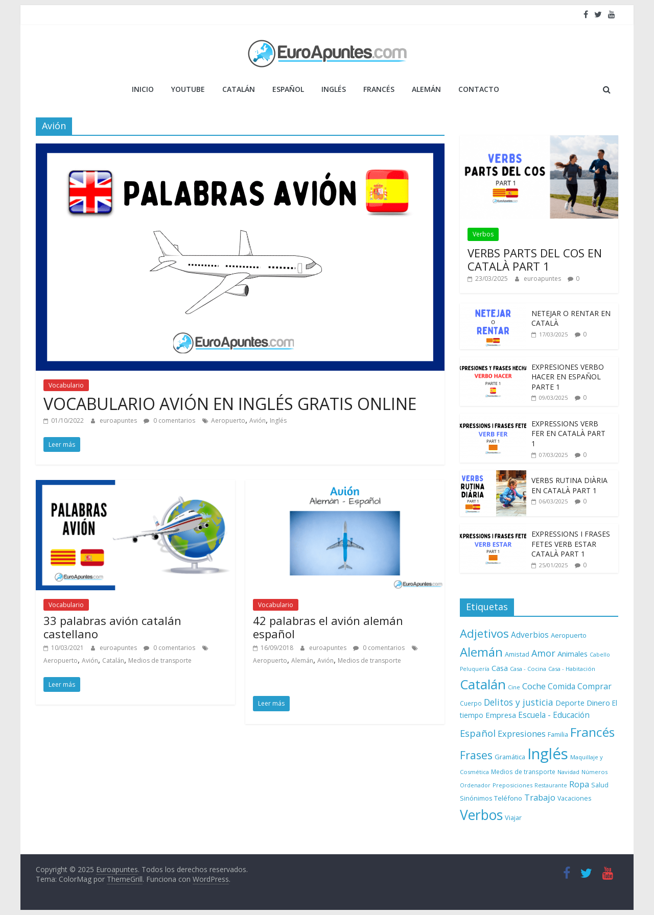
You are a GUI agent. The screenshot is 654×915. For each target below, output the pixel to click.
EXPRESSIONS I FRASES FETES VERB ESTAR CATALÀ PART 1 (570, 544)
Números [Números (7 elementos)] (594, 772)
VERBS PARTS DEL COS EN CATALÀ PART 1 (535, 259)
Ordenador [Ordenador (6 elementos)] (475, 785)
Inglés (278, 420)
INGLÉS (333, 89)
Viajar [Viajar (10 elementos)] (513, 817)
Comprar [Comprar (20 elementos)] (594, 686)
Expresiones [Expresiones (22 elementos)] (522, 733)
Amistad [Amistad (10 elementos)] (517, 654)
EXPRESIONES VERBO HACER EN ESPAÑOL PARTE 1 (567, 377)
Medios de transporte (160, 660)
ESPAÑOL (288, 89)
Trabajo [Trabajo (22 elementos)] (539, 797)
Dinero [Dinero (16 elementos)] (598, 702)
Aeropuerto (228, 420)
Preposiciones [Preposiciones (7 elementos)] (512, 785)
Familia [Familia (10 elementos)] (558, 734)
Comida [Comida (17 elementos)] (561, 686)
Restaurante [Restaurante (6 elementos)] (550, 785)
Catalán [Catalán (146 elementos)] (483, 684)
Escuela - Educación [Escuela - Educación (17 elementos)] (554, 715)
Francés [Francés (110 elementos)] (592, 732)
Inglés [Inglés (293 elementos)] (547, 753)
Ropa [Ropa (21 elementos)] (579, 784)
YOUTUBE (188, 89)
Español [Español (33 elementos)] (478, 733)
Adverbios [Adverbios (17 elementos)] (530, 635)
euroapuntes (119, 420)
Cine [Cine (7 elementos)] (514, 687)
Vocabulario (66, 385)
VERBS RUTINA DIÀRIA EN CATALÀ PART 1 (569, 485)
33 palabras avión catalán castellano (112, 627)
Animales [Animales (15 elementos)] (572, 653)
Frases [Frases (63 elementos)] (476, 755)
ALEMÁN (426, 89)
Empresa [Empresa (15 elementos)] (500, 715)
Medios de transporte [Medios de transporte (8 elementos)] (523, 771)
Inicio (143, 89)
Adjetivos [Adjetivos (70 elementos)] (484, 633)
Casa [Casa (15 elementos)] (500, 668)
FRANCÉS (378, 89)
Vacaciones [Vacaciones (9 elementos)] (574, 798)
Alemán (302, 660)
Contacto (478, 89)
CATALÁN (238, 89)
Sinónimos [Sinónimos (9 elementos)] (476, 798)
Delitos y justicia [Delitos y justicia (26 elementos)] (518, 702)
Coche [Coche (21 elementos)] (534, 686)
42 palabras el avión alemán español (328, 627)
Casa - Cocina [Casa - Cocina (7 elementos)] (528, 668)
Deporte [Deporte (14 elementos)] (570, 703)
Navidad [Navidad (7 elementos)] (568, 772)
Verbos (483, 234)
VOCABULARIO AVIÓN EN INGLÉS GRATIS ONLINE (229, 404)
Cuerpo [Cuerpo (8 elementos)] (471, 703)
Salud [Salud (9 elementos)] (600, 785)
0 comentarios (169, 420)
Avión (257, 420)
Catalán (113, 660)
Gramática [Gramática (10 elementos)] (510, 756)
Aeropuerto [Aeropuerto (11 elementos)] (569, 635)
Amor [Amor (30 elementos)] (543, 653)
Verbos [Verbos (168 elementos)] (481, 815)
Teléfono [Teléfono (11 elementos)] (508, 798)
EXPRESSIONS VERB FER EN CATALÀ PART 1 (568, 433)
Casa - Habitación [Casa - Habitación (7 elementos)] (571, 668)
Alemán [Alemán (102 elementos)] (481, 651)
